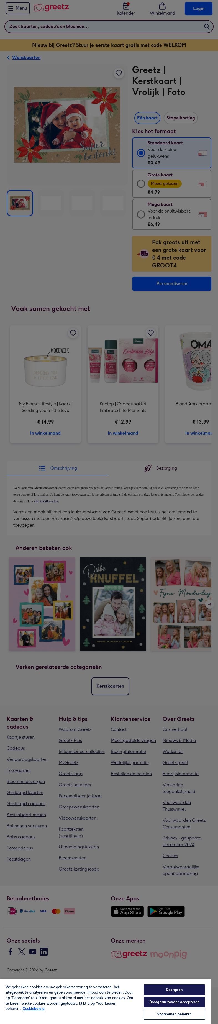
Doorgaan (174, 990)
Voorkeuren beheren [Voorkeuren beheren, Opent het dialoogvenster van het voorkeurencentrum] (174, 1014)
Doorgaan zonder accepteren (174, 1002)
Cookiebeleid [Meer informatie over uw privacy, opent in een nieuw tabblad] (34, 1009)
